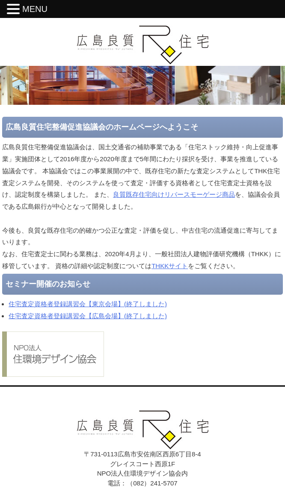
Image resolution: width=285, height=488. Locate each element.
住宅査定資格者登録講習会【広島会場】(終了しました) (88, 315)
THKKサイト (169, 265)
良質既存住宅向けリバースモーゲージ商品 (174, 194)
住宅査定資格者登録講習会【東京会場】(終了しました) (88, 304)
